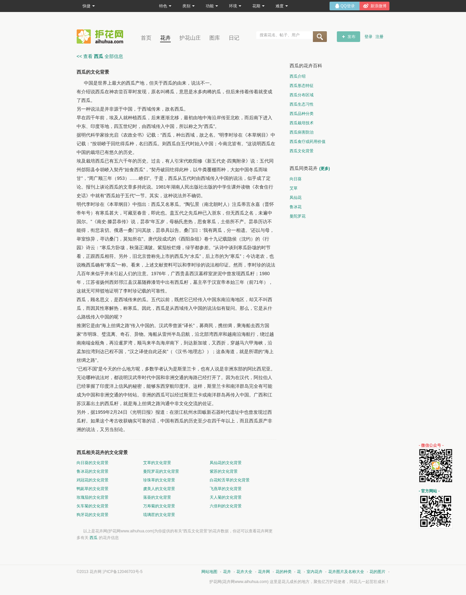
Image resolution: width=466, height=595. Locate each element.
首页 (146, 38)
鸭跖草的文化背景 (93, 488)
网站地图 (209, 571)
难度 (282, 6)
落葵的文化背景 (157, 497)
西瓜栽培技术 (302, 123)
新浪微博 (378, 6)
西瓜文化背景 (302, 151)
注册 (379, 36)
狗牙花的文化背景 (93, 514)
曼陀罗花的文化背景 (161, 471)
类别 (188, 6)
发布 (351, 36)
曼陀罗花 (298, 216)
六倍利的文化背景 (226, 506)
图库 (214, 38)
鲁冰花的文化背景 (93, 471)
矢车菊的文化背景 (93, 506)
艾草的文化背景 (157, 462)
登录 (368, 36)
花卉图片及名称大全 (346, 571)
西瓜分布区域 (302, 95)
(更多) (324, 168)
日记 (234, 38)
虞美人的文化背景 (159, 488)
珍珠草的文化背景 (159, 480)
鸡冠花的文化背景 (93, 480)
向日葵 (296, 179)
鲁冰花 (296, 207)
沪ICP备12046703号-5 (122, 571)
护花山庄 (190, 38)
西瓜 (94, 537)
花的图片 (377, 571)
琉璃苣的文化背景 (159, 514)
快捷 (89, 6)
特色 (165, 6)
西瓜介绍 (298, 76)
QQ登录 (348, 6)
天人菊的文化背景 (226, 497)
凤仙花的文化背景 (226, 462)
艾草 (294, 188)
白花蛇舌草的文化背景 (230, 480)
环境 (235, 6)
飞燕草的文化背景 (226, 488)
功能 (212, 6)
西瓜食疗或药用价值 (308, 141)
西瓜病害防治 (302, 132)
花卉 (165, 38)
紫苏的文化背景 (224, 471)
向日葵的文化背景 (93, 462)
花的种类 (284, 571)
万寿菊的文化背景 (159, 506)
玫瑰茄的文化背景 (93, 497)
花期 (258, 6)
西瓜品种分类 (302, 113)
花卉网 (101, 36)
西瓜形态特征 (302, 85)
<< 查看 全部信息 (100, 56)
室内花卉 (315, 571)
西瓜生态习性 (302, 104)
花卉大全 (244, 571)
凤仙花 (296, 197)
